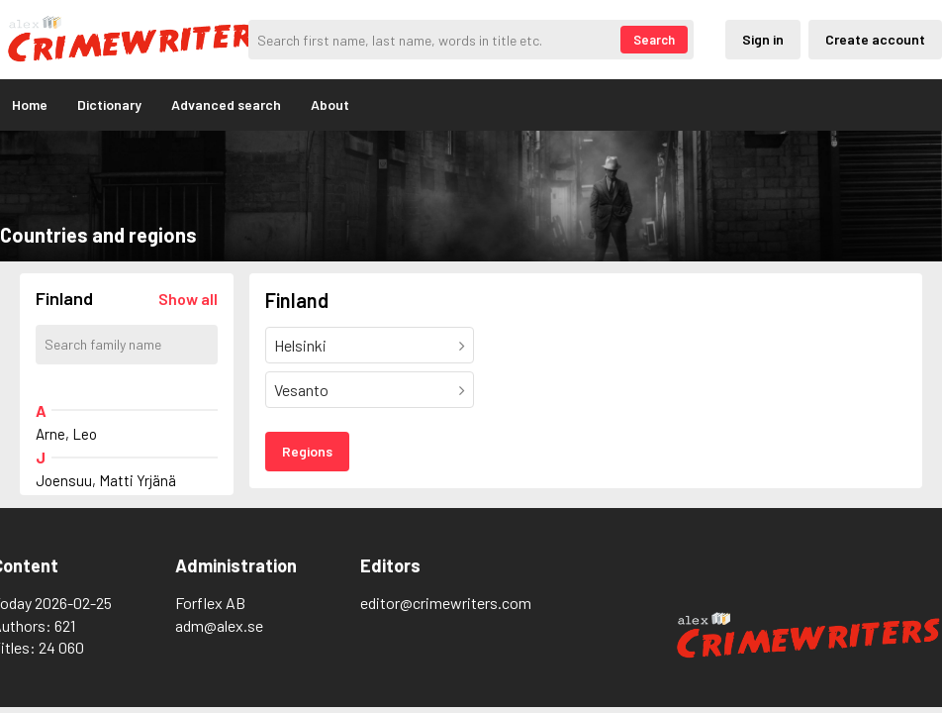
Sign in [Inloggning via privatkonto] (763, 39)
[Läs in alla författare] (188, 298)
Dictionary (109, 104)
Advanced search (226, 104)
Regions (307, 451)
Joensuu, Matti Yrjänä (106, 480)
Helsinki (300, 345)
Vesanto (301, 389)
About (330, 104)
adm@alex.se (219, 625)
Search (654, 40)
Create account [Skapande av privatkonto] (875, 39)
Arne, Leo (66, 434)
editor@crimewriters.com (445, 602)
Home (29, 104)
